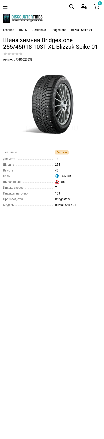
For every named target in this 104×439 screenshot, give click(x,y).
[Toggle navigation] (6, 6)
